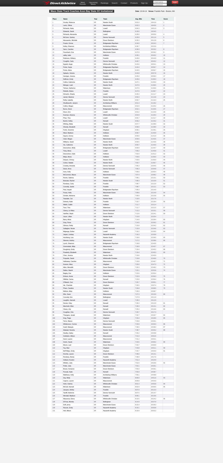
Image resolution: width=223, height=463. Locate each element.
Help (175, 5)
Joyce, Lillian (67, 216)
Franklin (106, 58)
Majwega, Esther (68, 231)
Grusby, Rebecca (69, 22)
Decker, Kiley (67, 303)
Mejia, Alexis (67, 157)
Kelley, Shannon (68, 46)
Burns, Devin (67, 109)
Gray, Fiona (67, 222)
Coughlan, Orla (68, 312)
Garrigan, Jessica (69, 76)
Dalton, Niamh (68, 270)
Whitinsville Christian (110, 64)
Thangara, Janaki (69, 315)
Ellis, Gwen (67, 294)
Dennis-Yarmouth (109, 37)
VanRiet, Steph (68, 213)
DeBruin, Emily (68, 79)
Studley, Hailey (68, 333)
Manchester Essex (109, 25)
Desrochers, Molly (69, 148)
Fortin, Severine (68, 130)
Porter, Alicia (67, 70)
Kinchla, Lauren (68, 354)
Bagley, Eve (67, 273)
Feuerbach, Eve (68, 52)
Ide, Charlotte (67, 285)
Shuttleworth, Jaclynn (70, 103)
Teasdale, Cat (67, 198)
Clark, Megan (67, 139)
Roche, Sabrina (68, 178)
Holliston (106, 55)
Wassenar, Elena (69, 399)
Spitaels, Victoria (68, 73)
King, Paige (67, 318)
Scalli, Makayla (68, 327)
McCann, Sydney (69, 37)
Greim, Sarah (67, 342)
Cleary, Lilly (67, 309)
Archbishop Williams (110, 46)
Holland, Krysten (68, 360)
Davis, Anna (67, 169)
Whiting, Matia (68, 124)
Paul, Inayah (67, 189)
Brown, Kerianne (68, 369)
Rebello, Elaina (68, 91)
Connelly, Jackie (68, 186)
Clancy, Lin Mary (68, 210)
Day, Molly (66, 378)
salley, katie (67, 55)
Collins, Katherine (69, 82)
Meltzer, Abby (67, 291)
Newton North (107, 73)
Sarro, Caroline (68, 49)
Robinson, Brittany (69, 58)
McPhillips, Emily (69, 351)
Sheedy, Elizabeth (69, 127)
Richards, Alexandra (70, 34)
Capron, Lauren (68, 381)
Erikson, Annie (68, 276)
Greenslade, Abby (69, 246)
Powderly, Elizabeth (69, 252)
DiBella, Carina (68, 279)
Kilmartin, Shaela (69, 94)
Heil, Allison (67, 411)
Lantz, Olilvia (67, 25)
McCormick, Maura (69, 175)
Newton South (108, 22)
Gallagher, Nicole (69, 228)
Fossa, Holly (67, 192)
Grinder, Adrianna (69, 195)
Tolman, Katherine (69, 88)
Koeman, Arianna (69, 115)
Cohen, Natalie (68, 163)
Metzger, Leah (68, 85)
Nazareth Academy (109, 234)
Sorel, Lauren (67, 339)
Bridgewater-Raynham (110, 43)
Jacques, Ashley (68, 390)
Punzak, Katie (68, 372)
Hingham (106, 130)
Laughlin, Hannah (69, 300)
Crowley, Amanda (69, 166)
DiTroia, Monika (68, 402)
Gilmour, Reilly (68, 225)
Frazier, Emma (68, 43)
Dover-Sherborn (108, 40)
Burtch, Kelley (68, 121)
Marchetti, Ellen (68, 306)
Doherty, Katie (68, 201)
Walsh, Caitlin (67, 204)
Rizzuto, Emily (68, 408)
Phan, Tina (66, 118)
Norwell (105, 121)
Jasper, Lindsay (68, 234)
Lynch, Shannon (68, 243)
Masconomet (107, 106)
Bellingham (107, 31)
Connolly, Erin (68, 297)
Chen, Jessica (68, 255)
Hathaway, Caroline (69, 261)
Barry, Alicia (67, 219)
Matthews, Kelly (68, 375)
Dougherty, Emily (69, 249)
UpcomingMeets (93, 3)
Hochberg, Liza (68, 237)
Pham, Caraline (68, 288)
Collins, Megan (68, 106)
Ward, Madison (68, 133)
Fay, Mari (66, 348)
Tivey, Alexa (67, 151)
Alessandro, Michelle (70, 40)
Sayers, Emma (68, 136)
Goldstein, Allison (69, 336)
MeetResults (83, 3)
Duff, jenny (66, 405)
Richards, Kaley (68, 28)
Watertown (106, 88)
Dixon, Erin (67, 112)
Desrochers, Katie (69, 154)
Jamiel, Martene (68, 97)
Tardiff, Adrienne (68, 393)
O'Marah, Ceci (68, 282)
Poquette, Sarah (68, 258)
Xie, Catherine (68, 145)
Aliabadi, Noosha (69, 330)
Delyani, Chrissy (68, 160)
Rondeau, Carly (68, 183)
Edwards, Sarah (68, 31)
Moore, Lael (67, 345)
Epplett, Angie (68, 64)
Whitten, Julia (67, 363)
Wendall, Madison (69, 396)
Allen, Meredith (68, 267)
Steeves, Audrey (68, 240)
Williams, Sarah (68, 142)
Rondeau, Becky (68, 357)
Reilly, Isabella (68, 100)
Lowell (105, 28)
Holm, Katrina (67, 384)
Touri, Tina (66, 207)
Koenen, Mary (68, 264)
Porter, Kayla (67, 67)
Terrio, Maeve (67, 321)
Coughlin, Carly (68, 61)
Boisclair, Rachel (68, 181)
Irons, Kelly (67, 172)
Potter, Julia (67, 366)
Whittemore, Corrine (70, 324)
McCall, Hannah (68, 387)
